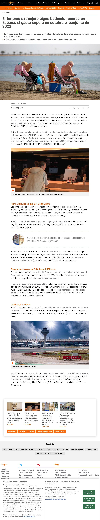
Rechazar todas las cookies (89, 499)
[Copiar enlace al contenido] (88, 107)
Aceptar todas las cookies (88, 492)
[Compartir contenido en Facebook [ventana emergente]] (69, 107)
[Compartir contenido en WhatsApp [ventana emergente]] (83, 107)
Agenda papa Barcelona (24, 449)
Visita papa (7, 449)
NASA (65, 449)
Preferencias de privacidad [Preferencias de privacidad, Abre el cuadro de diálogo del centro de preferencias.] (88, 506)
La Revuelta (40, 449)
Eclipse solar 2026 (43, 453)
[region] (50, 499)
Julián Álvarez (91, 449)
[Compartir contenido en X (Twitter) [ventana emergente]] (73, 107)
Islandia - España (53, 449)
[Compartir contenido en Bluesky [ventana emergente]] (78, 107)
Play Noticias (59, 453)
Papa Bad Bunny (77, 449)
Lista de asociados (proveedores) (55, 499)
